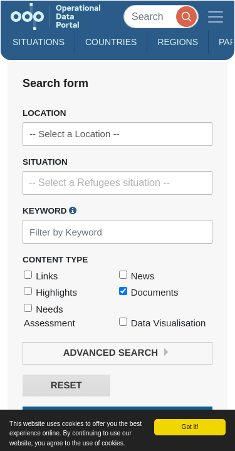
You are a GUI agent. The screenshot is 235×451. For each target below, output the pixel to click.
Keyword (49, 210)
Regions (177, 42)
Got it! (189, 426)
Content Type (55, 259)
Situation (45, 162)
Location (44, 113)
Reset (66, 385)
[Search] (161, 16)
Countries (111, 42)
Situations (39, 42)
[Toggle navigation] (215, 17)
